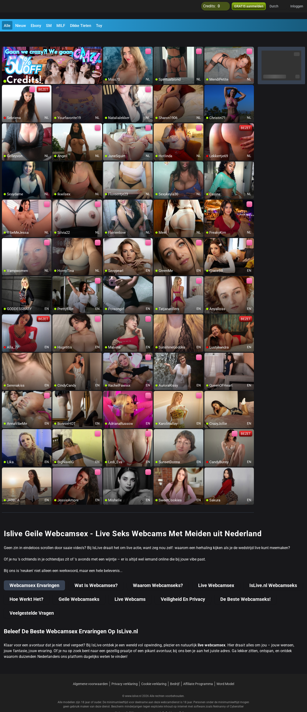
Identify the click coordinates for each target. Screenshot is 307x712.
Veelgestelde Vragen (32, 600)
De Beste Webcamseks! (245, 587)
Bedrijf (175, 671)
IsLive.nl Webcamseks (273, 573)
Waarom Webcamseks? (158, 573)
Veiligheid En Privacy (183, 587)
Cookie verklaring (153, 671)
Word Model (225, 671)
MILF (60, 25)
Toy (99, 25)
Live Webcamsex (216, 573)
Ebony (36, 25)
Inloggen (296, 9)
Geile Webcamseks (79, 587)
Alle (7, 25)
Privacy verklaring (124, 671)
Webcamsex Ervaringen (34, 573)
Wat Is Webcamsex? (96, 573)
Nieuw (20, 25)
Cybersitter (237, 694)
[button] (277, 9)
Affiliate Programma (198, 671)
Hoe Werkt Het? (26, 587)
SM (49, 25)
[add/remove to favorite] (107, 38)
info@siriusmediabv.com (176, 700)
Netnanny (219, 694)
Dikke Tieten (80, 25)
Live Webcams (130, 587)
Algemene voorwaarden (90, 671)
